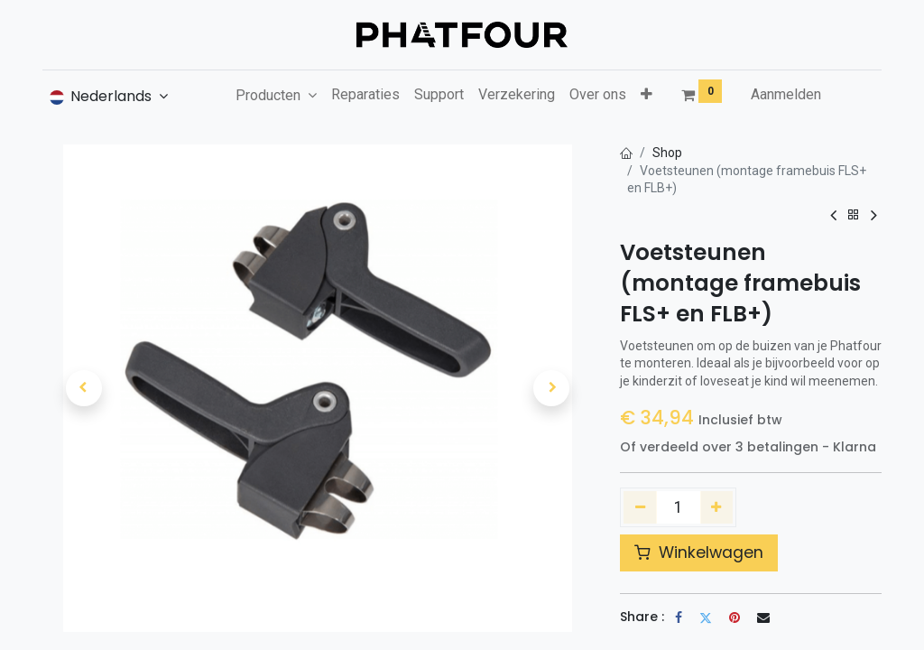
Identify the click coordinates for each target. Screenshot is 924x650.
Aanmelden (786, 94)
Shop (667, 152)
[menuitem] (365, 95)
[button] (646, 95)
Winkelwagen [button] (698, 552)
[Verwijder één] (640, 507)
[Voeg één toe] (717, 507)
